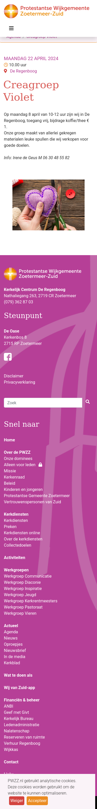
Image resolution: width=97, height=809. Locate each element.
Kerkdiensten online (22, 532)
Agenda (11, 631)
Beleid (9, 483)
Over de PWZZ (17, 452)
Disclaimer (13, 376)
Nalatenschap (16, 731)
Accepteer (37, 800)
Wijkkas (11, 749)
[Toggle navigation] (11, 30)
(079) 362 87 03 (18, 302)
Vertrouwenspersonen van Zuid (32, 501)
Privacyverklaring (19, 382)
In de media (14, 656)
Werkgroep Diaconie (22, 582)
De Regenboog (23, 71)
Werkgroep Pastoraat (23, 607)
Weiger (16, 800)
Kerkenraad (14, 477)
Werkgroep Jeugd (20, 594)
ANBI (8, 706)
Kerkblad (12, 662)
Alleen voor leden (23, 464)
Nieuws (11, 638)
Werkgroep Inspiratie (23, 588)
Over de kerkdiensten (23, 539)
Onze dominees (18, 458)
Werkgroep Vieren (20, 613)
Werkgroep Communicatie (27, 576)
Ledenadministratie (21, 724)
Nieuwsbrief (15, 650)
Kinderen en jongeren (23, 489)
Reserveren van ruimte (24, 737)
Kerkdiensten (16, 520)
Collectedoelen (17, 545)
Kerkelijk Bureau (18, 718)
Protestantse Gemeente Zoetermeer (37, 495)
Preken (10, 526)
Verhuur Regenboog (22, 743)
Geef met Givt (16, 712)
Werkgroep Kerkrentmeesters (30, 600)
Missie (10, 470)
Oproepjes (13, 644)
